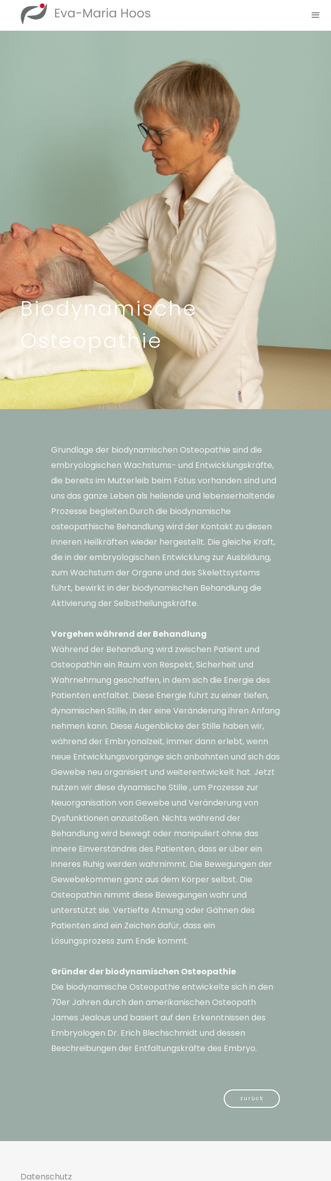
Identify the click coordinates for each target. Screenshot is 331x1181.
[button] (315, 15)
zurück (252, 1098)
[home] (75, 14)
